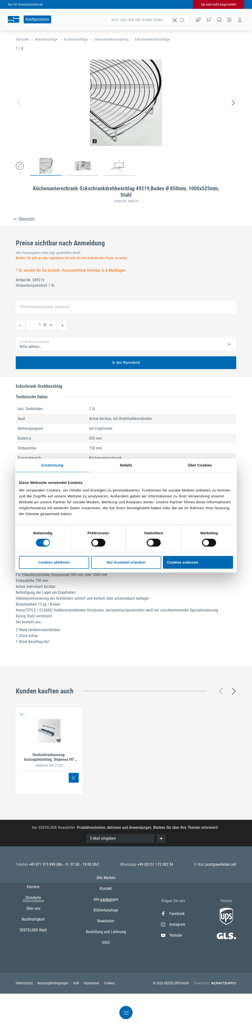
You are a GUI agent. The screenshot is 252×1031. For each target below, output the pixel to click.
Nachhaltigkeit (33, 946)
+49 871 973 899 (42, 864)
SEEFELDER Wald (33, 957)
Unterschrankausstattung (111, 39)
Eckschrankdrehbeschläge (152, 39)
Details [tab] (126, 465)
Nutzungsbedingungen (53, 1019)
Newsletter (105, 957)
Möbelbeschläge (46, 39)
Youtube (171, 935)
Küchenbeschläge (76, 39)
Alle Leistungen (106, 935)
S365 (106, 978)
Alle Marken (105, 913)
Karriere (33, 913)
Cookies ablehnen (54, 562)
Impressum (92, 1019)
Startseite (22, 39)
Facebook (173, 913)
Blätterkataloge (106, 946)
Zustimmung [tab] (52, 465)
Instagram (173, 924)
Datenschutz (24, 1019)
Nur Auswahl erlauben (126, 562)
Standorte (33, 924)
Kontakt (106, 924)
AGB (76, 1019)
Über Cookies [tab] (200, 465)
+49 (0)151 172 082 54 (155, 864)
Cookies (109, 1019)
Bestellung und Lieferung (106, 967)
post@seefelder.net (220, 864)
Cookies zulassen (182, 562)
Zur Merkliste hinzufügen (34, 342)
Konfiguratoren (37, 19)
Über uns (33, 935)
